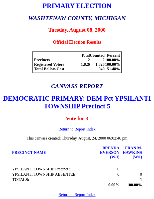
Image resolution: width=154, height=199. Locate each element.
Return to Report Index (77, 129)
